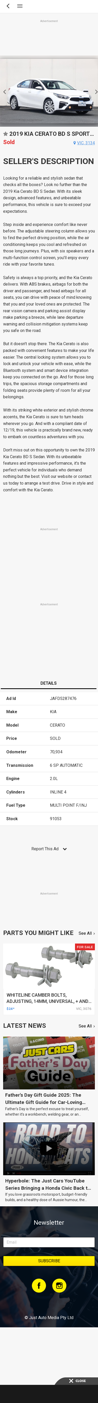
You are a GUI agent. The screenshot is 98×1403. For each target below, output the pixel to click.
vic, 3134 (86, 142)
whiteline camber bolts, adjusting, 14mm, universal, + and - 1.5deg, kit (49, 1001)
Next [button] (95, 91)
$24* (10, 1009)
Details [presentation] (49, 683)
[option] (49, 91)
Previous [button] (3, 91)
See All (85, 933)
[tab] (48, 684)
